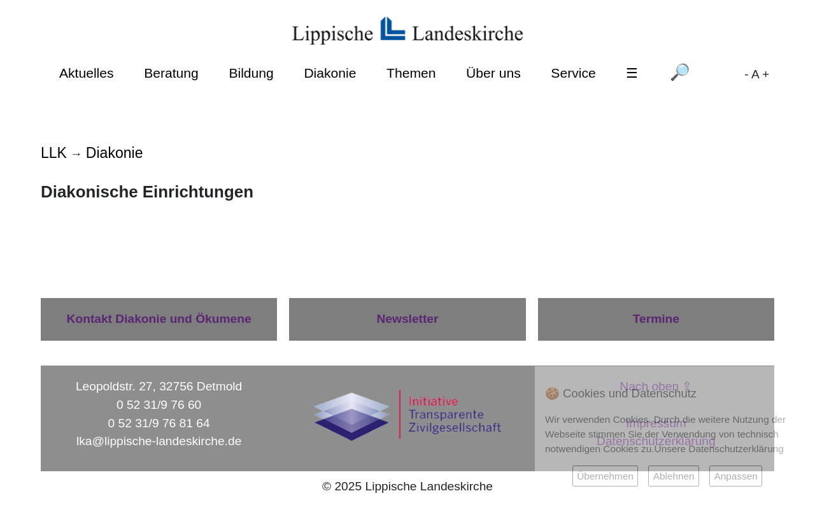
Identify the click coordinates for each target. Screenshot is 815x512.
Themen (411, 73)
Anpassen (735, 476)
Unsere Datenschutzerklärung (719, 448)
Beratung (171, 73)
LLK (54, 153)
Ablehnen (674, 476)
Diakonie (330, 73)
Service (573, 73)
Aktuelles (86, 73)
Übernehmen (605, 476)
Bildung (251, 73)
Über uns (493, 73)
